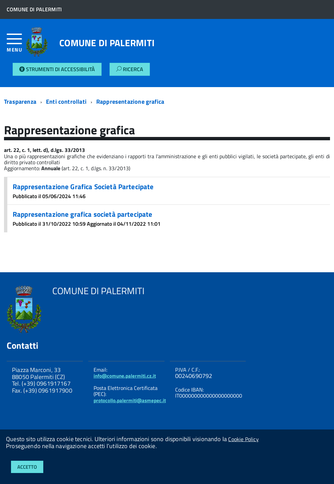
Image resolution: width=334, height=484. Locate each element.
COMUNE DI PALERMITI (107, 43)
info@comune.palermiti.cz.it (125, 376)
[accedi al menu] (16, 45)
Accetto (27, 467)
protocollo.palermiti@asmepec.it (130, 400)
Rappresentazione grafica (130, 101)
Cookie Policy (243, 439)
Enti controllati (66, 101)
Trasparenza (20, 101)
